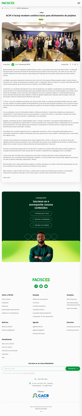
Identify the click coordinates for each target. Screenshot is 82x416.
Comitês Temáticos (39, 306)
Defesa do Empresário (40, 299)
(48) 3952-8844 (41, 379)
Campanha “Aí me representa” (43, 316)
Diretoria (5, 306)
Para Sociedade (72, 308)
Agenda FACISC (38, 327)
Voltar (41, 12)
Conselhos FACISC (38, 309)
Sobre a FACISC (7, 295)
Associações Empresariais (10, 309)
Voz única (36, 303)
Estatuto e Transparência (10, 313)
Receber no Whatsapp (41, 219)
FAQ (3, 357)
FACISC (13, 8)
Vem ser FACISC (7, 347)
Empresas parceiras (73, 327)
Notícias (7, 8)
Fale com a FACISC (8, 344)
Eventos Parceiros (39, 333)
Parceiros (70, 322)
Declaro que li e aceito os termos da (19, 373)
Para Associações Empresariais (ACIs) (73, 304)
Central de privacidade (10, 350)
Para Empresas (72, 299)
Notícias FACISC (7, 327)
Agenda (36, 322)
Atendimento (7, 339)
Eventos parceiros (73, 330)
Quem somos (6, 299)
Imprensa (5, 354)
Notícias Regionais (8, 330)
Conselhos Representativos (42, 313)
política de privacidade (29, 373)
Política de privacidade (41, 408)
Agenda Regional (38, 330)
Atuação (36, 295)
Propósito (5, 303)
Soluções (70, 295)
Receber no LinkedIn (41, 225)
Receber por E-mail (41, 213)
